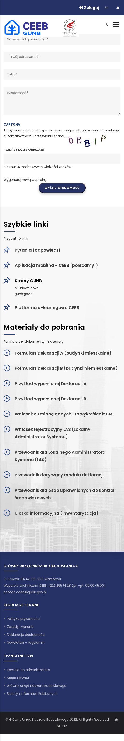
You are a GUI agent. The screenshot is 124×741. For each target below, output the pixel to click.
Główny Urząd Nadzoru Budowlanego (36, 685)
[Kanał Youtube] (116, 719)
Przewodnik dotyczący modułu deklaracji (59, 475)
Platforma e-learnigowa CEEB (47, 307)
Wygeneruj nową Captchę (25, 179)
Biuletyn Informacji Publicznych (32, 693)
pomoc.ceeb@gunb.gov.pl (25, 592)
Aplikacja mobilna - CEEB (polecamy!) (56, 265)
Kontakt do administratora (28, 669)
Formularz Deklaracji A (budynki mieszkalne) (63, 353)
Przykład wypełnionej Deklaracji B (50, 399)
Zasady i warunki (20, 626)
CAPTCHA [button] (12, 124)
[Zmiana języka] (106, 8)
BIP (64, 726)
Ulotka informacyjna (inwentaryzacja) (57, 513)
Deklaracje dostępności (26, 634)
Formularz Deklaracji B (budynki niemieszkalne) (66, 368)
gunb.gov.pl (24, 293)
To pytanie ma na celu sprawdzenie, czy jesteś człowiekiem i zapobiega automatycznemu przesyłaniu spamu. (62, 152)
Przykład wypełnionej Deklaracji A (51, 383)
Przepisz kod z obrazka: (24, 150)
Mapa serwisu (18, 677)
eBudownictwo (27, 288)
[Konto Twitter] (58, 726)
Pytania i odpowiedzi (37, 250)
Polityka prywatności (23, 618)
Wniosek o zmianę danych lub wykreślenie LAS (64, 414)
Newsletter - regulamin (26, 642)
